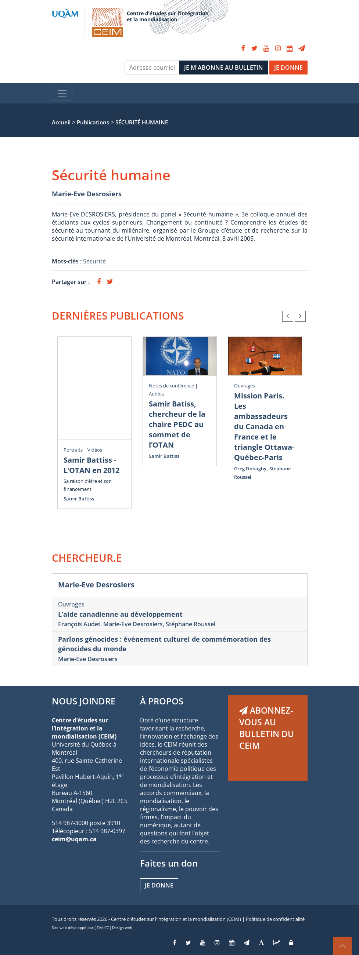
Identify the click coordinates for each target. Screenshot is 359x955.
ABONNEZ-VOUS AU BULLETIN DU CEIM (266, 727)
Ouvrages (244, 385)
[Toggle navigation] (62, 93)
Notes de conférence (171, 385)
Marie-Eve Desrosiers (87, 193)
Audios (156, 393)
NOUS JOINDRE (83, 701)
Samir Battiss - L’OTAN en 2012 (91, 465)
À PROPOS (161, 701)
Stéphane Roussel (190, 624)
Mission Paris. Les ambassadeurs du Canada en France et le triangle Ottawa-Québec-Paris (264, 426)
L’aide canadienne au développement (120, 614)
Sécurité (94, 261)
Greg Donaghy (250, 468)
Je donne (159, 885)
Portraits (73, 449)
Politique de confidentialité (275, 919)
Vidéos (94, 449)
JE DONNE (288, 67)
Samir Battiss (79, 498)
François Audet (79, 624)
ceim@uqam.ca (74, 839)
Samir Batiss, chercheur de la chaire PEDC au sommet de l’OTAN (177, 424)
